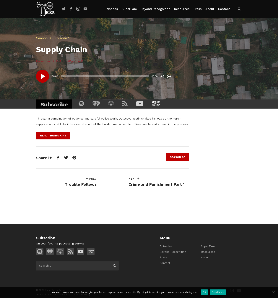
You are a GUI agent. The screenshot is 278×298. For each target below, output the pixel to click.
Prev (91, 178)
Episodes (111, 9)
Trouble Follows (81, 184)
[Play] (42, 76)
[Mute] (162, 76)
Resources (182, 9)
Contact (224, 9)
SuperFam (129, 9)
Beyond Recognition (155, 9)
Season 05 (44, 38)
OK (204, 292)
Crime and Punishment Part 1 (157, 184)
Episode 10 (76, 61)
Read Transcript (53, 135)
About (209, 9)
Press (197, 9)
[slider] (105, 76)
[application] (104, 76)
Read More (218, 292)
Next (134, 178)
